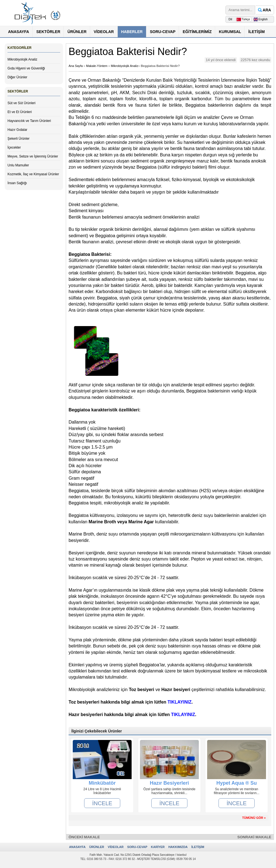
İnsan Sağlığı (17, 183)
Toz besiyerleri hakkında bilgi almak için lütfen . (131, 702)
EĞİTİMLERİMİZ (197, 31)
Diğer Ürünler (17, 77)
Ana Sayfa (76, 65)
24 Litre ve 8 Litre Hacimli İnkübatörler (102, 791)
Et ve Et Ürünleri (19, 112)
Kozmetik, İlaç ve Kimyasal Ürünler (33, 174)
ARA (267, 10)
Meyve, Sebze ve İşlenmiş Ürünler (32, 156)
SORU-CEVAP (162, 31)
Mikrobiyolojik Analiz (22, 59)
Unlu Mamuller (18, 165)
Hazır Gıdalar (17, 130)
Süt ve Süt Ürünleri (21, 103)
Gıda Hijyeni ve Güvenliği (26, 68)
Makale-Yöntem (96, 65)
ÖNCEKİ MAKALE (84, 837)
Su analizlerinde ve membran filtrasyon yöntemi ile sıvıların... (236, 791)
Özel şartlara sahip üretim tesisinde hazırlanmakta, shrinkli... (169, 791)
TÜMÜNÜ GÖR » (254, 817)
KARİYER (158, 847)
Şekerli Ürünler (18, 139)
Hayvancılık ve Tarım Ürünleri (29, 121)
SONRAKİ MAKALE (254, 837)
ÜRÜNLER (76, 31)
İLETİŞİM (256, 31)
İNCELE (102, 803)
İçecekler (14, 147)
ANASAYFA (18, 31)
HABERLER (132, 31)
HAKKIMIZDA (178, 847)
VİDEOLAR (104, 31)
